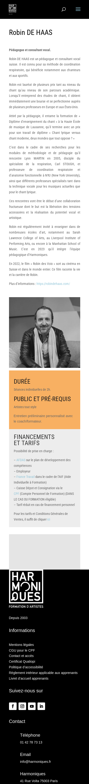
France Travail (25, 477)
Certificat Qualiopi (22, 661)
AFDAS (20, 460)
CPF (16, 494)
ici (48, 519)
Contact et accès (21, 656)
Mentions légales (21, 645)
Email (25, 754)
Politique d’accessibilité (26, 667)
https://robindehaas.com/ (53, 284)
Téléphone (30, 735)
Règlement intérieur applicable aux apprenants (43, 673)
